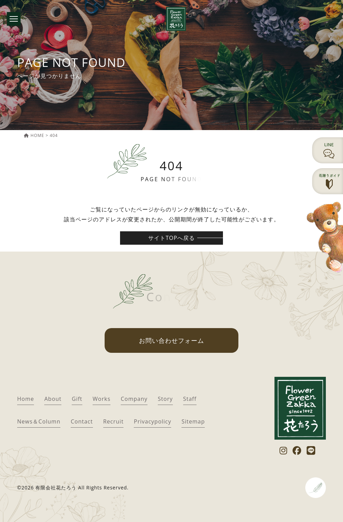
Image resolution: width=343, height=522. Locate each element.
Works (101, 399)
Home (25, 399)
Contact (82, 421)
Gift (77, 399)
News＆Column (38, 421)
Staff (190, 399)
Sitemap (193, 421)
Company (134, 399)
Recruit (113, 421)
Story (165, 399)
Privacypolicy (152, 421)
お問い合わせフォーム (171, 340)
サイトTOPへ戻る (171, 238)
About (52, 399)
